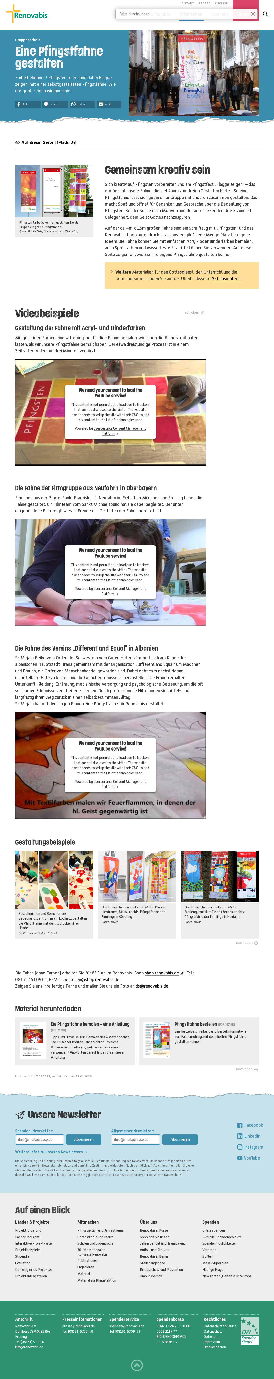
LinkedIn (248, 1136)
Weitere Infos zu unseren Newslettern (51, 1152)
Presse (204, 3)
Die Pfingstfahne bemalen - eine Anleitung (90, 1024)
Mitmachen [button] (191, 14)
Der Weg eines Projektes (33, 1270)
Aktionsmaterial (226, 278)
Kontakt (187, 3)
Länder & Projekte (32, 1222)
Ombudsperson (151, 1276)
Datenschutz (172, 1175)
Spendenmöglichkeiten (219, 1243)
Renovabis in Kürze (154, 1230)
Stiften (207, 1256)
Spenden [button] (246, 14)
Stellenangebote (152, 1263)
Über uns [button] (220, 14)
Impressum (212, 1342)
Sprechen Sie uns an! (155, 1237)
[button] (28, 104)
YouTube (248, 1158)
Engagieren (85, 1267)
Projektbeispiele (27, 1250)
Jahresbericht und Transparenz (163, 1243)
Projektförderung (28, 1230)
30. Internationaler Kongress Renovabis (92, 1252)
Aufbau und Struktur (155, 1250)
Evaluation (22, 1263)
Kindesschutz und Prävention (161, 1270)
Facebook (250, 1125)
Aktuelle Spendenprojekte (222, 1237)
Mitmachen (88, 1222)
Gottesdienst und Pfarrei (95, 1237)
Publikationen (87, 1261)
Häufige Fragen (213, 1270)
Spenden (210, 1222)
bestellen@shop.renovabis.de (91, 979)
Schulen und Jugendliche (95, 1243)
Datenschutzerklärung (220, 1326)
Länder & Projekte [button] (153, 14)
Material (83, 1274)
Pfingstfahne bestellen (196, 1024)
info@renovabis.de (29, 1347)
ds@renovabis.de (152, 986)
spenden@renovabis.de (127, 1326)
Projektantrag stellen (31, 1276)
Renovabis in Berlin (154, 1256)
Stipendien (23, 1256)
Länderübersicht (27, 1237)
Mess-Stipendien (215, 1263)
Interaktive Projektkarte (33, 1243)
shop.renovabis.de (164, 973)
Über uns (148, 1222)
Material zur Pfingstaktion (96, 1280)
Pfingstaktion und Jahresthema (100, 1230)
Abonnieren (84, 1139)
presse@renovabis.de (78, 1326)
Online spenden (213, 1230)
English (221, 3)
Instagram (250, 1147)
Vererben (209, 1250)
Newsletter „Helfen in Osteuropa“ (227, 1276)
